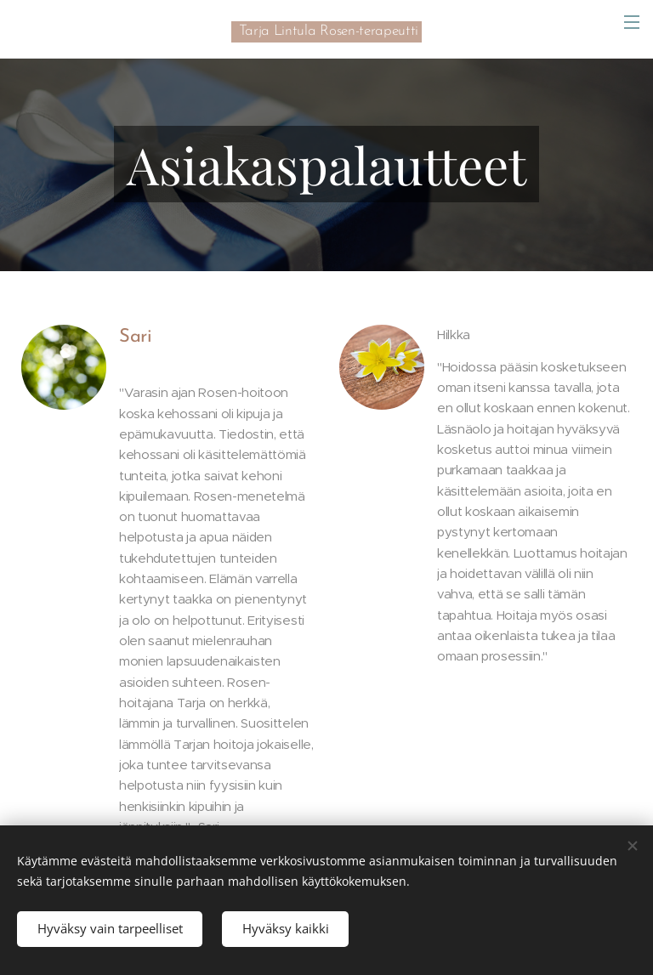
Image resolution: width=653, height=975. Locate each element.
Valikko (631, 22)
